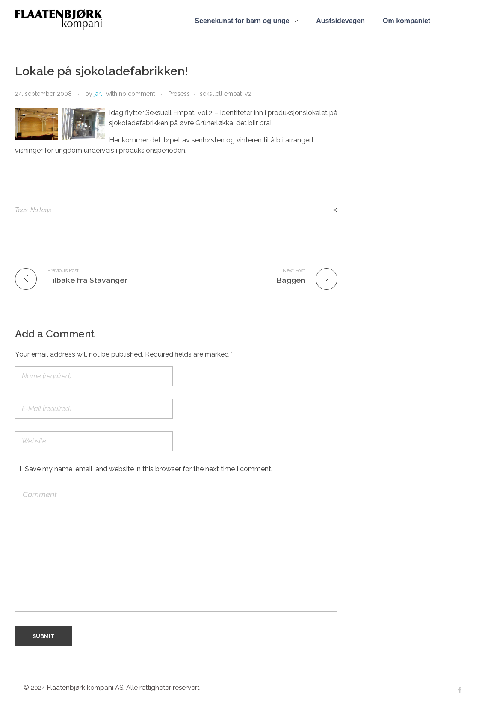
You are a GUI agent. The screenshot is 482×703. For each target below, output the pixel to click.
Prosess (179, 93)
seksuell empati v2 (225, 93)
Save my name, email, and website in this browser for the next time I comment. (148, 469)
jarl (98, 93)
